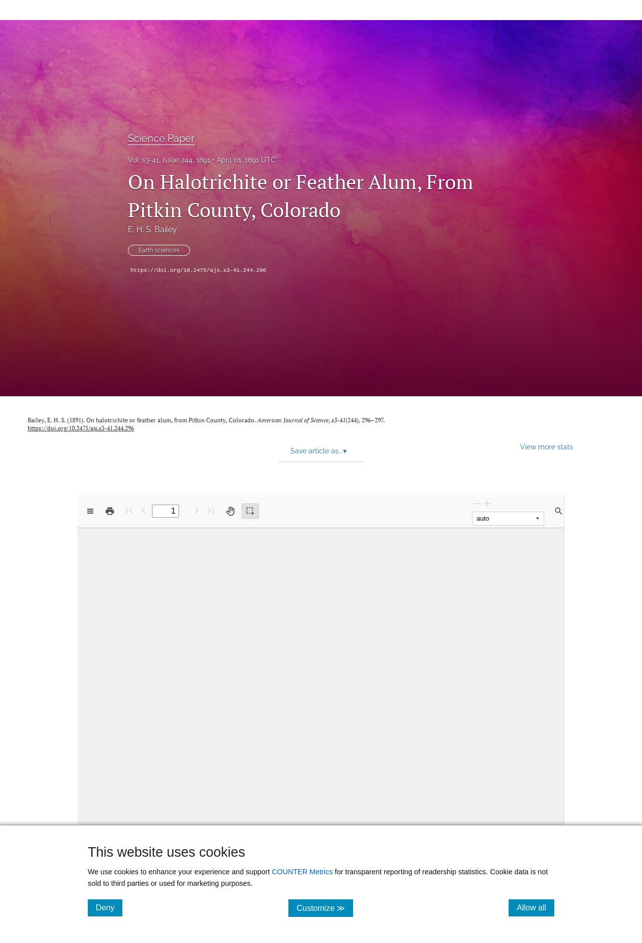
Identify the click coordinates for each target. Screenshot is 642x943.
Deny (109, 907)
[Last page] (211, 510)
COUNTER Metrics (302, 872)
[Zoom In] (487, 503)
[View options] (90, 511)
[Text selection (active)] (250, 511)
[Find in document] (559, 511)
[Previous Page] (143, 510)
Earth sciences (159, 250)
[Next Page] (197, 510)
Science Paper (161, 138)
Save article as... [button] (318, 451)
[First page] (129, 510)
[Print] (110, 511)
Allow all (535, 907)
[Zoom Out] (477, 503)
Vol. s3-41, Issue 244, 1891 (169, 160)
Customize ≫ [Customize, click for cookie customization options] (324, 907)
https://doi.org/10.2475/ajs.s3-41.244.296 (198, 270)
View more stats (546, 446)
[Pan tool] (230, 511)
